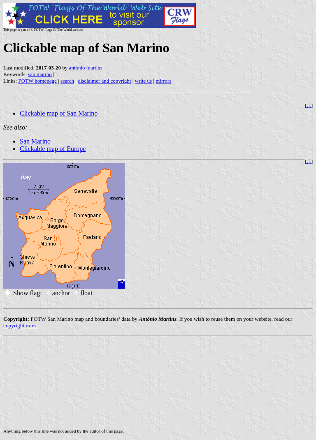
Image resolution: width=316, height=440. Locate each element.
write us (143, 81)
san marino (39, 74)
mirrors (163, 81)
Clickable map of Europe (53, 148)
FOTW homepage (37, 81)
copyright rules (19, 325)
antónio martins (85, 68)
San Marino (35, 141)
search (67, 81)
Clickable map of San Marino (59, 113)
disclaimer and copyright (104, 81)
